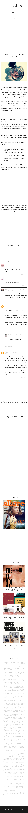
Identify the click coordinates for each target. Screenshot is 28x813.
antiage (11, 666)
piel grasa (6, 758)
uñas (16, 787)
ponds (4, 762)
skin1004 (5, 775)
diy (24, 696)
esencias (5, 703)
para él (13, 753)
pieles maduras (20, 759)
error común (18, 701)
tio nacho (9, 782)
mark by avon (6, 736)
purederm (5, 766)
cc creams (13, 683)
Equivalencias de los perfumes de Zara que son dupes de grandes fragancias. (14, 617)
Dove (14, 697)
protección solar (8, 765)
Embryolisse (9, 701)
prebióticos (22, 762)
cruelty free (6, 693)
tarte (16, 778)
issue (24, 718)
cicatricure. (19, 686)
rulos (17, 769)
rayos (16, 766)
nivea (10, 749)
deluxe (4, 694)
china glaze (15, 686)
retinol (15, 768)
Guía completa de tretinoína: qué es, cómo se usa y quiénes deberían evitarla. (14, 589)
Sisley (24, 773)
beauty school (13, 672)
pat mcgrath (19, 753)
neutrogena (22, 747)
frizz (4, 708)
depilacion (10, 694)
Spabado (13, 776)
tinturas (5, 782)
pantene (23, 752)
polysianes (23, 761)
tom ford (19, 782)
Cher (7, 686)
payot (23, 753)
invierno (15, 718)
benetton (14, 675)
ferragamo (7, 707)
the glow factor (6, 780)
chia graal (10, 686)
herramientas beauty (19, 714)
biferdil (21, 675)
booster (12, 679)
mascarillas (11, 738)
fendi (24, 706)
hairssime (14, 711)
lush (14, 730)
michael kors (19, 742)
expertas (22, 704)
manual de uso (21, 733)
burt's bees (10, 680)
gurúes (9, 711)
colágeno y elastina (19, 688)
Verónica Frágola (14, 334)
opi (6, 752)
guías (4, 711)
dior (22, 696)
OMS (24, 750)
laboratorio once (15, 725)
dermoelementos (7, 696)
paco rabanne (17, 752)
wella (19, 793)
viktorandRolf (12, 790)
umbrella (23, 786)
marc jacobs (15, 735)
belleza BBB (17, 674)
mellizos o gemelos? (8, 740)
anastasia (19, 665)
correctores (9, 692)
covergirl (18, 692)
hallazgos (18, 711)
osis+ (11, 752)
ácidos (20, 662)
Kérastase (9, 721)
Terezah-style (9, 289)
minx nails (10, 743)
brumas (5, 680)
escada (23, 701)
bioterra (23, 676)
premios (5, 763)
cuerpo (14, 693)
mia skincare (9, 742)
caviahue (8, 683)
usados (5, 789)
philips (19, 756)
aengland (16, 663)
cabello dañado (7, 682)
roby (4, 769)
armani (14, 668)
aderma (5, 663)
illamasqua (22, 715)
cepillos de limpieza (12, 685)
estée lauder (11, 703)
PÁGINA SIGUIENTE (6, 409)
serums (10, 772)
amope (10, 665)
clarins (23, 686)
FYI (6, 708)
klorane (19, 721)
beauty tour (21, 672)
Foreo (17, 707)
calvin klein (18, 682)
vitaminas (6, 792)
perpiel (23, 755)
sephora (5, 772)
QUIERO (10, 766)
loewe (11, 730)
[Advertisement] (14, 38)
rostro (11, 769)
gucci (17, 710)
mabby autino (19, 730)
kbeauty (19, 720)
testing (21, 778)
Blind (16, 678)
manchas (5, 733)
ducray (17, 697)
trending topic (20, 785)
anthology (5, 666)
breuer (19, 679)
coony (4, 692)
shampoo (15, 772)
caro (6, 305)
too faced (5, 783)
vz (9, 793)
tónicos (23, 782)
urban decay (22, 787)
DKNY (4, 697)
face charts (11, 706)
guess (24, 710)
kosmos (23, 721)
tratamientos (22, 783)
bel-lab (12, 674)
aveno (15, 669)
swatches (11, 778)
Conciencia (22, 690)
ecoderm (8, 699)
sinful (21, 773)
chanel (4, 686)
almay (7, 665)
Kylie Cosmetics (7, 722)
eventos (20, 703)
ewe (24, 703)
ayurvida (23, 669)
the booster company (12, 779)
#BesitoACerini (6, 662)
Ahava (20, 663)
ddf (24, 693)
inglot (23, 717)
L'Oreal (19, 723)
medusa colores (21, 739)
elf (12, 700)
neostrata (16, 747)
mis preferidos (17, 743)
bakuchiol (5, 671)
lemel (9, 729)
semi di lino (22, 770)
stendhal (5, 778)
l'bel (11, 722)
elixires (15, 700)
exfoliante (14, 704)
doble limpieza (9, 697)
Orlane (8, 752)
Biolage (19, 676)
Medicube (15, 739)
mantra (14, 733)
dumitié (20, 697)
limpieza (17, 729)
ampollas (15, 665)
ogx (9, 750)
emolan (13, 701)
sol (18, 775)
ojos (12, 750)
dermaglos (16, 694)
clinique (11, 687)
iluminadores (7, 717)
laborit (20, 725)
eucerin (16, 703)
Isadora (18, 718)
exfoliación (8, 704)
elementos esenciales (7, 700)
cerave (19, 685)
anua (12, 668)
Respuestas (9, 332)
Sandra (7, 278)
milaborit (5, 743)
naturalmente (21, 746)
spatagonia (19, 776)
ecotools (12, 699)
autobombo (5, 669)
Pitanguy (13, 761)
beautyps (6, 674)
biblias (18, 675)
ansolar (23, 665)
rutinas (20, 769)
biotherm (5, 678)
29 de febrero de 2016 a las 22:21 (16, 335)
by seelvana (16, 680)
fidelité (11, 707)
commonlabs (13, 689)
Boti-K (15, 679)
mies (24, 742)
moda (23, 743)
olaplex (15, 750)
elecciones (22, 699)
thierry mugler (17, 780)
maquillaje (7, 735)
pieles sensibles (7, 761)
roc (6, 769)
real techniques (21, 766)
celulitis (23, 683)
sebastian (17, 770)
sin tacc (18, 773)
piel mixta (19, 758)
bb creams (22, 671)
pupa (24, 765)
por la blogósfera (10, 762)
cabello (23, 681)
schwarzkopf (12, 770)
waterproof (12, 793)
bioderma (11, 676)
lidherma (12, 729)
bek (10, 674)
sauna (8, 770)
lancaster (5, 727)
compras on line (16, 690)
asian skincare (21, 668)
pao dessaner (6, 753)
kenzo (23, 720)
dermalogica (22, 694)
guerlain (20, 710)
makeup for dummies (19, 731)
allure (4, 665)
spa (9, 776)
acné (23, 662)
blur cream (20, 678)
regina (10, 768)
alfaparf (23, 663)
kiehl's (13, 721)
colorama (5, 689)
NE (8, 747)
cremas (23, 692)
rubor (14, 769)
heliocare (18, 712)
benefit (10, 675)
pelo (10, 755)
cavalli (4, 683)
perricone (5, 756)
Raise (13, 766)
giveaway (8, 710)
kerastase (5, 721)
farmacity (17, 706)
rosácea (8, 769)
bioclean (6, 676)
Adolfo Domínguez (10, 663)
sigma (8, 773)
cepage (5, 685)
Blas (14, 678)
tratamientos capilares (8, 784)
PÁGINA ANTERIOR (22, 409)
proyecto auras (18, 765)
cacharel (13, 682)
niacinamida (6, 749)
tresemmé (5, 786)
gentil (12, 708)
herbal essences (6, 714)
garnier (8, 708)
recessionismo (6, 768)
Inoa (12, 718)
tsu (8, 786)
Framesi (23, 707)
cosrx (14, 692)
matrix (16, 737)
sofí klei (15, 775)
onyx (4, 752)
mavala (20, 737)
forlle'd (19, 707)
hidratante (13, 715)
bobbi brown (6, 679)
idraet (18, 715)
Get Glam (14, 6)
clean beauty (6, 687)
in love (15, 717)
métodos (16, 740)
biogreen (15, 676)
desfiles (18, 696)
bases (10, 671)
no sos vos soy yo (16, 749)
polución (18, 761)
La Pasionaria (10, 724)
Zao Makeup (7, 794)
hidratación (6, 715)
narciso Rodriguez (18, 744)
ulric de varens (12, 786)
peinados (5, 755)
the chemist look (21, 779)
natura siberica (12, 746)
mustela (11, 744)
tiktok (23, 780)
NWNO (7, 750)
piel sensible (11, 759)
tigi (21, 780)
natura (5, 746)
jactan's (12, 720)
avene (10, 669)
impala (12, 717)
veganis (9, 789)
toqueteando (12, 783)
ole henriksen (19, 750)
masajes (5, 738)
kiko (16, 721)
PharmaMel (15, 756)
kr (3, 722)
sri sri (23, 776)
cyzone (21, 693)
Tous (17, 783)
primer (9, 764)
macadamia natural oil (8, 731)
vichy (17, 789)
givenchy (13, 710)
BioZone (9, 678)
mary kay (12, 736)
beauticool (5, 672)
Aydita (7, 265)
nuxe (4, 750)
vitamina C (21, 790)
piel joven (13, 758)
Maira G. (22, 809)
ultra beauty (18, 786)
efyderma (17, 699)
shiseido (20, 772)
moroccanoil (6, 744)
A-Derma (12, 662)
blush (23, 678)
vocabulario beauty (15, 792)
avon (18, 669)
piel (23, 756)
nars (24, 744)
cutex (18, 693)
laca (24, 725)
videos (20, 789)
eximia (18, 704)
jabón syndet (6, 720)
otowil (13, 752)
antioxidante (20, 666)
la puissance (16, 724)
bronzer (23, 679)
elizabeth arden (21, 700)
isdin (21, 718)
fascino (20, 706)
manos (10, 733)
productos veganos (19, 764)
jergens (15, 720)
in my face (19, 717)
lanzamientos (18, 727)
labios (9, 725)
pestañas (10, 757)
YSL (4, 794)
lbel (6, 729)
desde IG (13, 696)
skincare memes (11, 775)
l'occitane (14, 722)
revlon (19, 768)
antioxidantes (6, 668)
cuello (10, 693)
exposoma (5, 706)
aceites (16, 662)
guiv (7, 711)
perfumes (19, 755)
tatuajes (18, 778)
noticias (23, 748)
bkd (12, 678)
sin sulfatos (12, 773)
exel (4, 704)
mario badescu (21, 735)
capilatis (23, 682)
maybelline (10, 739)
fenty (4, 707)
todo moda (14, 782)
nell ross (11, 747)
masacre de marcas (20, 736)
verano (13, 789)
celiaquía (18, 683)
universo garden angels (8, 787)
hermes (11, 714)
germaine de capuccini (18, 708)
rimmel (23, 768)
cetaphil (23, 685)
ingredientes (7, 718)
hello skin (22, 712)
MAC (24, 730)
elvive (4, 701)
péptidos (13, 755)
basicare (15, 671)
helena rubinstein (12, 712)
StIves (8, 778)
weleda (16, 793)
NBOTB (5, 747)
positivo (17, 762)
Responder (23, 274)
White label (22, 793)
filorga (14, 707)
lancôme (10, 727)
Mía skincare (14, 742)
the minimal (12, 780)
